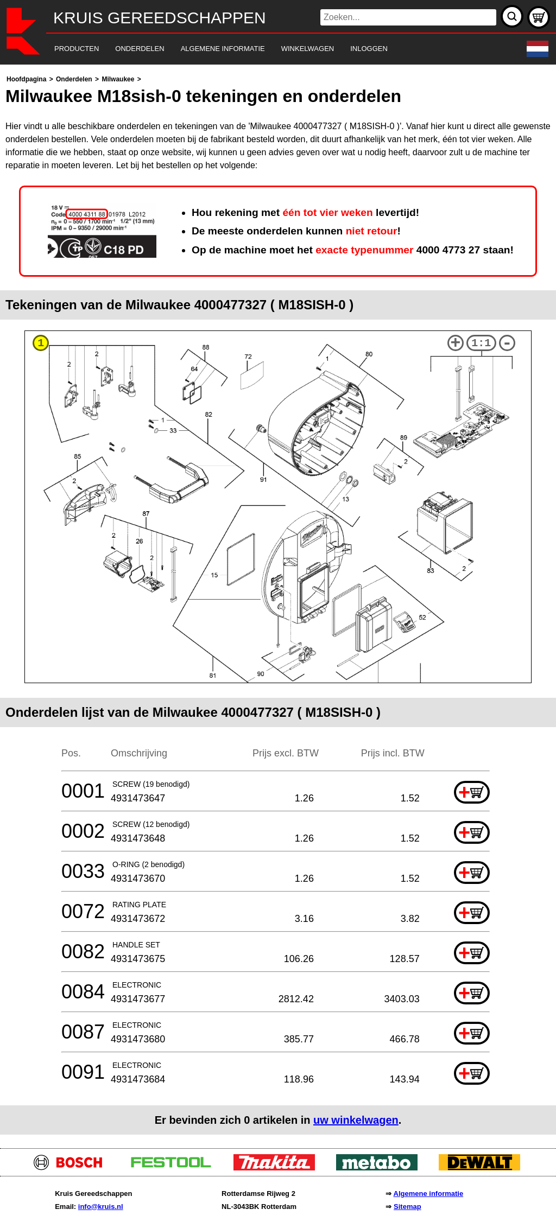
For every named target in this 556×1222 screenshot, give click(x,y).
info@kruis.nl (100, 1206)
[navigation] (263, 49)
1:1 (481, 343)
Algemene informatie (429, 1193)
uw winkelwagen (356, 1120)
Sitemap (407, 1206)
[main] (278, 604)
